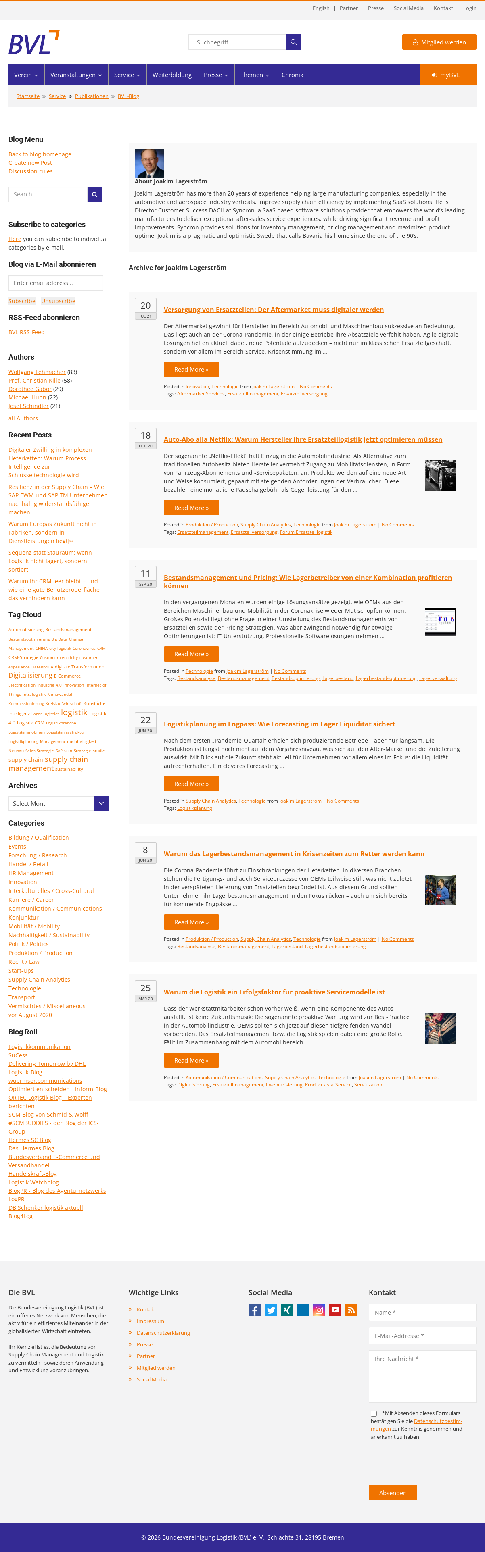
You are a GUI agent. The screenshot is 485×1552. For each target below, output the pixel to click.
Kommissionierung (26, 703)
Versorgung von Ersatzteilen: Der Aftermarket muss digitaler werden (274, 309)
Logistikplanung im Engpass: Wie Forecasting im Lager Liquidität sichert (279, 724)
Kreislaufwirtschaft (64, 703)
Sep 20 (145, 584)
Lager (36, 713)
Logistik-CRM (30, 723)
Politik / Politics (28, 944)
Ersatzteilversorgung (304, 393)
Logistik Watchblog (33, 1182)
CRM (101, 648)
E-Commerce (67, 676)
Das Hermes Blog (31, 1148)
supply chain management (48, 763)
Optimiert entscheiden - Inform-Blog (57, 1089)
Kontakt (443, 8)
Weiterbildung (172, 75)
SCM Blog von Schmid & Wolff (48, 1114)
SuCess (18, 1055)
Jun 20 (145, 730)
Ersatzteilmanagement (252, 393)
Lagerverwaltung (438, 678)
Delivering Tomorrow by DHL (47, 1063)
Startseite (28, 96)
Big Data (59, 639)
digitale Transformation (80, 667)
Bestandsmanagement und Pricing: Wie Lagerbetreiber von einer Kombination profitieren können (308, 581)
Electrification (22, 685)
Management (52, 741)
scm (68, 750)
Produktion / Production (40, 953)
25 (145, 988)
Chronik (292, 75)
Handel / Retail (28, 864)
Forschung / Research (37, 855)
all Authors (23, 418)
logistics (51, 713)
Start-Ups (21, 970)
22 (145, 720)
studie (99, 750)
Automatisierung (26, 629)
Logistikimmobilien (26, 732)
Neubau (16, 750)
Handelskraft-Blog (32, 1174)
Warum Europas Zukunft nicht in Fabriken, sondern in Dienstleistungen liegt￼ (52, 532)
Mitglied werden (439, 42)
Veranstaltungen (73, 75)
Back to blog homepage (39, 154)
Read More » (191, 369)
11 (145, 573)
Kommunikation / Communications (55, 908)
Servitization (368, 1084)
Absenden (393, 1493)
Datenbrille (42, 667)
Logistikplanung (23, 741)
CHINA (42, 648)
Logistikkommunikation (39, 1047)
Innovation (73, 685)
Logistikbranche (61, 723)
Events (17, 846)
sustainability (69, 769)
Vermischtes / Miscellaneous (47, 1006)
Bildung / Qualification (38, 837)
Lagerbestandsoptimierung (386, 678)
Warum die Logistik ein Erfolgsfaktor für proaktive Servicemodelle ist (274, 992)
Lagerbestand (337, 678)
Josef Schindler (28, 406)
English (321, 8)
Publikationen (92, 96)
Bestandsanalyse (196, 678)
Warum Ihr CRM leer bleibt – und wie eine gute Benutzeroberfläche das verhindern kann (54, 589)
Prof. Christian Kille (34, 380)
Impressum (150, 1321)
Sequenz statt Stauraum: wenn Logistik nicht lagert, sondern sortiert (50, 561)
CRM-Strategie (23, 657)
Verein (23, 75)
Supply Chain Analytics (39, 979)
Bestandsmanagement (68, 629)
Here (14, 239)
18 (145, 435)
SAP (59, 750)
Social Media (409, 8)
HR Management (31, 873)
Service (124, 75)
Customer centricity (59, 657)
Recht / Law (24, 961)
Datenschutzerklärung (163, 1332)
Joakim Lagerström (273, 386)
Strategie (82, 750)
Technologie (24, 988)
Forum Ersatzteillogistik (306, 531)
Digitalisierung (30, 675)
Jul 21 (146, 316)
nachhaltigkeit (81, 741)
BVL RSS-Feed (26, 332)
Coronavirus (84, 648)
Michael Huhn (27, 397)
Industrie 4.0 (49, 685)
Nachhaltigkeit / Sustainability (49, 935)
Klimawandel (59, 694)
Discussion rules (30, 171)
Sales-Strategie (39, 750)
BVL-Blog (128, 96)
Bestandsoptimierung (29, 639)
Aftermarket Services (201, 393)
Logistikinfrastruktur (65, 732)
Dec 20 (146, 446)
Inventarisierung (284, 1084)
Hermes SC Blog (29, 1140)
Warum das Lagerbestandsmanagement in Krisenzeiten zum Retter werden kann (294, 853)
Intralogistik (34, 694)
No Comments (316, 386)
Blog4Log (20, 1216)
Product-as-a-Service (328, 1084)
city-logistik (60, 648)
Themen (251, 75)
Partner (349, 8)
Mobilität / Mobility (34, 926)
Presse (376, 8)
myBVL (446, 75)
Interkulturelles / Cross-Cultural (51, 891)
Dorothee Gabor (30, 389)
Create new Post (30, 162)
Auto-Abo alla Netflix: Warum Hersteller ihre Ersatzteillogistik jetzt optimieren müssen (303, 439)
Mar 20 (145, 998)
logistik (74, 712)
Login (470, 8)
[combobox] (58, 803)
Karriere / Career (31, 899)
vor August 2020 (30, 1015)
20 (145, 305)
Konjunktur (23, 917)
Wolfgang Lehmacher (37, 372)
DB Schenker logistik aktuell (45, 1207)
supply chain (25, 760)
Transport (21, 997)
